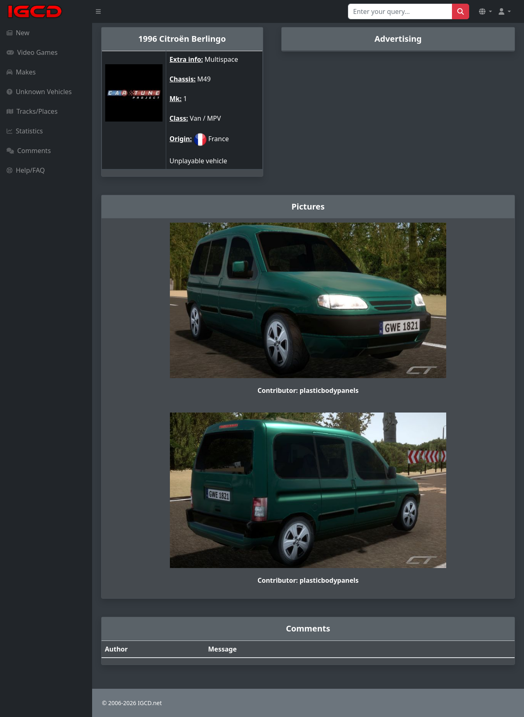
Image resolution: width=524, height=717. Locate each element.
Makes (21, 72)
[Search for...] (400, 11)
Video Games (32, 52)
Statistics (25, 130)
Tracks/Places (32, 111)
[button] (485, 11)
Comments (29, 150)
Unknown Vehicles (39, 91)
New (18, 32)
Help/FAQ (26, 170)
